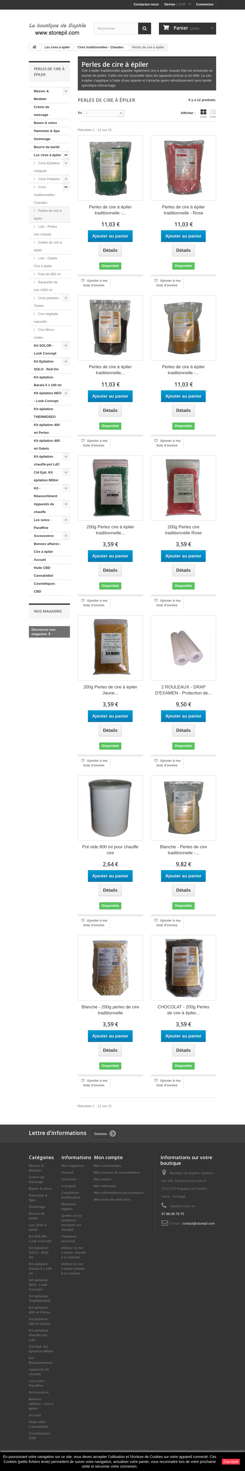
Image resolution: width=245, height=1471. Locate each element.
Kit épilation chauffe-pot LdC (47, 460)
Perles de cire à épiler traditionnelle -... (110, 210)
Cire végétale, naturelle (46, 318)
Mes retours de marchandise (117, 1172)
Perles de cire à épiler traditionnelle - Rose (183, 210)
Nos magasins (48, 611)
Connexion (205, 4)
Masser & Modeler (41, 95)
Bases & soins (45, 123)
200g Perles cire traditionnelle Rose (183, 529)
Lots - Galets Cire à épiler (45, 262)
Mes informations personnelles (119, 1193)
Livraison (68, 1179)
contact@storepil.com (198, 1223)
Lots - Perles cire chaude (45, 230)
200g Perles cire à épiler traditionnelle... (110, 529)
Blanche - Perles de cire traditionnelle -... (183, 849)
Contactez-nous (146, 4)
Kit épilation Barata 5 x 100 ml (47, 381)
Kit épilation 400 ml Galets (47, 444)
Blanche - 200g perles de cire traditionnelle (110, 1009)
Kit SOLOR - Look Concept (45, 349)
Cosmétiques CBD (44, 587)
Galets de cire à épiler (48, 246)
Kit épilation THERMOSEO (45, 413)
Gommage (42, 139)
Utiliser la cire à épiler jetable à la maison (73, 1268)
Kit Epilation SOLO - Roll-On (46, 365)
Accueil (40, 560)
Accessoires (44, 536)
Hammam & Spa (47, 131)
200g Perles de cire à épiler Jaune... (110, 690)
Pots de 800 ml (49, 274)
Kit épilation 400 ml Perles (47, 429)
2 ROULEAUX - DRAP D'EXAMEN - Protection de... (183, 690)
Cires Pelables (48, 179)
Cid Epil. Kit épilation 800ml (46, 476)
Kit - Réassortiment (45, 492)
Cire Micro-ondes (44, 333)
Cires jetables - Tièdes (47, 302)
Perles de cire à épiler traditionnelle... (110, 369)
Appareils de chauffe (44, 508)
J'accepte (230, 1462)
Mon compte (108, 1157)
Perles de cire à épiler (48, 214)
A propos (68, 1186)
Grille (203, 113)
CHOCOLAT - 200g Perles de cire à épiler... (183, 1009)
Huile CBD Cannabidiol (43, 571)
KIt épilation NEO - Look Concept (47, 397)
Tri (80, 113)
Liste (213, 113)
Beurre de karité (47, 147)
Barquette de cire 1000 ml (45, 286)
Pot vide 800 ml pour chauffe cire (110, 849)
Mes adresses (105, 1186)
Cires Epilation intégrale (47, 167)
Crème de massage (41, 111)
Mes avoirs (102, 1179)
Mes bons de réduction (112, 1199)
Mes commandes (107, 1166)
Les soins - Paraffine (42, 524)
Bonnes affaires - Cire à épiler (47, 548)
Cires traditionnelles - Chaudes (45, 195)
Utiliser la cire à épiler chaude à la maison (73, 1252)
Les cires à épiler (47, 155)
